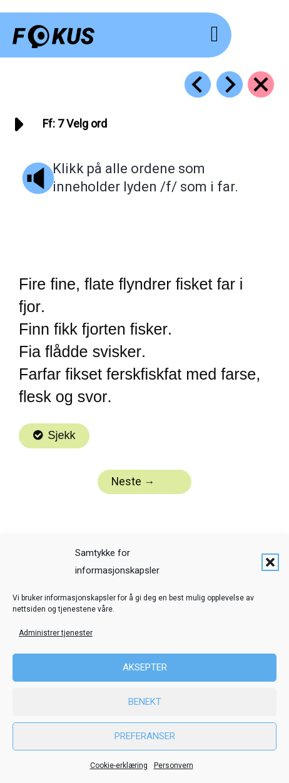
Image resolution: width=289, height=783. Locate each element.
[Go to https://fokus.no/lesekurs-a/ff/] (260, 84)
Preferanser (144, 736)
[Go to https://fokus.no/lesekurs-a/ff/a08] (229, 84)
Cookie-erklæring (119, 765)
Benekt (144, 701)
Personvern (173, 765)
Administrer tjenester (56, 633)
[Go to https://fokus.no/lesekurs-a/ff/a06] (197, 84)
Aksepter (145, 667)
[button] (270, 562)
